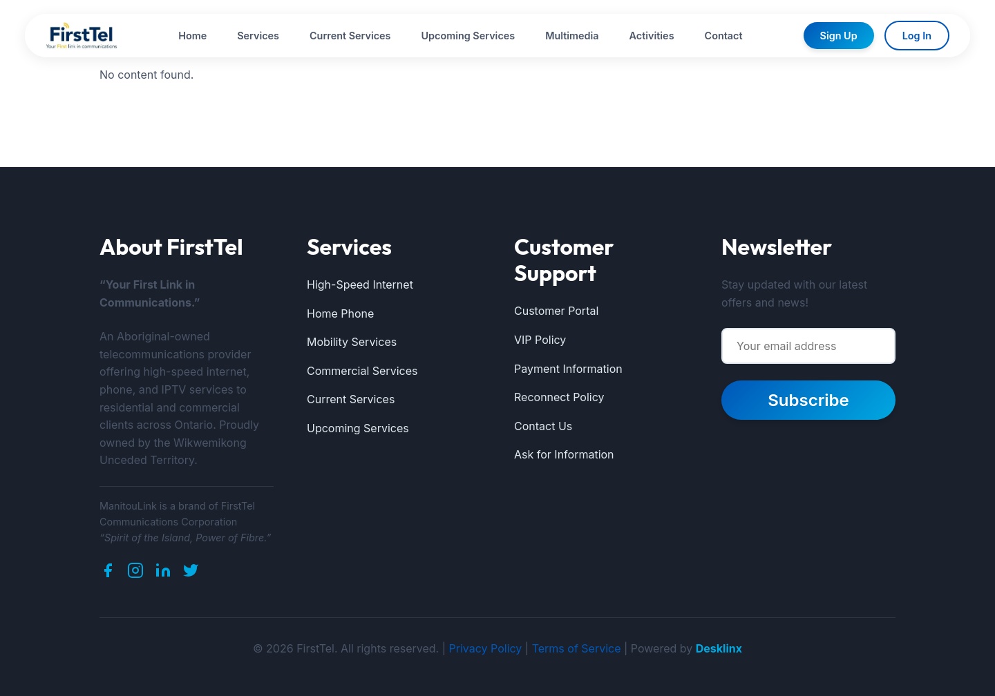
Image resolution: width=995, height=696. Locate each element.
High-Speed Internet (360, 284)
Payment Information (568, 369)
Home (192, 35)
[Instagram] (135, 573)
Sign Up (838, 35)
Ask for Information (564, 454)
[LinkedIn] (163, 573)
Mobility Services (352, 342)
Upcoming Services (468, 35)
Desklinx (719, 648)
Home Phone (340, 313)
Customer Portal (556, 311)
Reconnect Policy (559, 397)
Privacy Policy (485, 648)
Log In (916, 35)
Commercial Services (362, 371)
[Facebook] (108, 573)
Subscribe (808, 400)
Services (258, 35)
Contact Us (543, 426)
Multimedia (571, 35)
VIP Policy (540, 340)
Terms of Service (576, 648)
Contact (724, 35)
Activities (651, 35)
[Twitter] (190, 573)
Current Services (350, 35)
